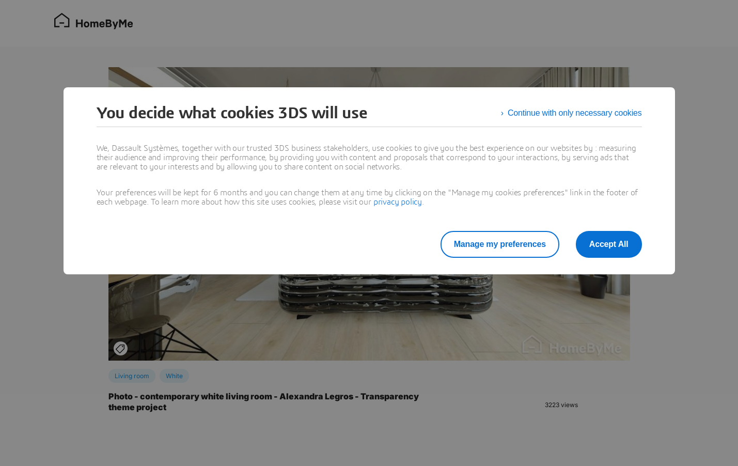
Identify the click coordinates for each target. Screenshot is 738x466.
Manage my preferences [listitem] (500, 244)
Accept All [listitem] (609, 244)
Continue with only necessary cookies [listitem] (575, 112)
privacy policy (397, 202)
